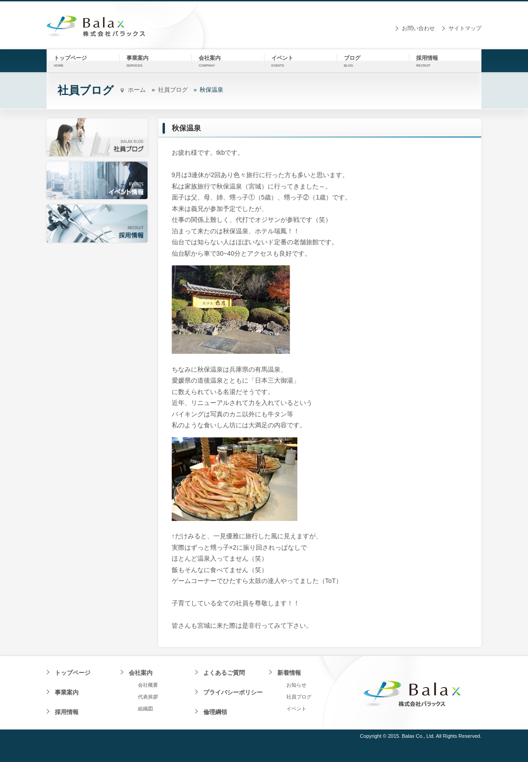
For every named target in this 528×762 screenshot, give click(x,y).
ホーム (137, 89)
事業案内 (67, 692)
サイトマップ (465, 28)
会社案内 (141, 672)
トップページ (72, 672)
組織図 (145, 708)
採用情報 (67, 712)
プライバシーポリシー (233, 692)
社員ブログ (173, 89)
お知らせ (296, 685)
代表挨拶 (148, 696)
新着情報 (289, 672)
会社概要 (148, 685)
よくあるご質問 (224, 672)
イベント (296, 708)
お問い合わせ (418, 28)
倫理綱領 (215, 712)
